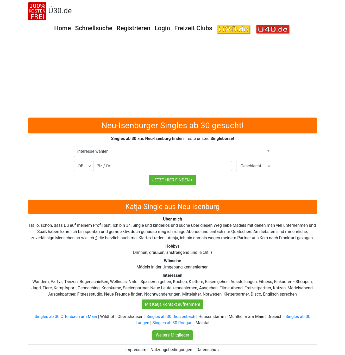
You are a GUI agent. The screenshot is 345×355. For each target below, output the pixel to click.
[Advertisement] (172, 78)
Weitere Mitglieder (172, 335)
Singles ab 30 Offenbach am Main (66, 316)
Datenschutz (207, 349)
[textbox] (172, 151)
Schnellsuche (93, 28)
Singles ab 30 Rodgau (172, 322)
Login (162, 28)
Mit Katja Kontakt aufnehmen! (172, 304)
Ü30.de (60, 10)
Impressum (135, 349)
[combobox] (172, 151)
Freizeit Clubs (193, 28)
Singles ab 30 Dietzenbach (170, 316)
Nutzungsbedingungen (171, 349)
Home (62, 28)
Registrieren (133, 28)
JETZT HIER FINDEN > (172, 180)
